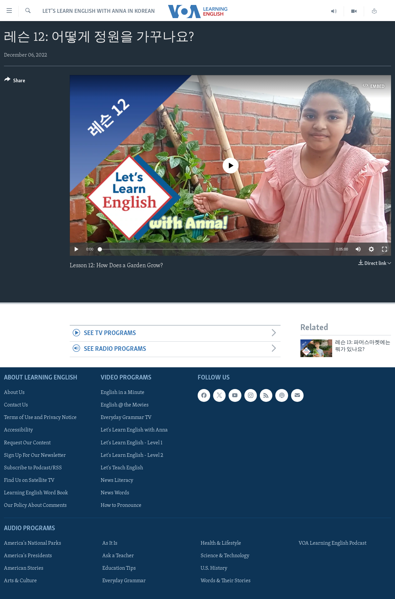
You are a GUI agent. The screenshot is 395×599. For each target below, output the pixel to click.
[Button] (14, 82)
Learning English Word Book (36, 492)
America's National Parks (32, 543)
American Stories (23, 568)
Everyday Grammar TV (126, 417)
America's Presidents (28, 556)
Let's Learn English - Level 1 (131, 442)
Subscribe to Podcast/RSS (33, 467)
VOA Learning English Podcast (332, 543)
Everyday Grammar (124, 581)
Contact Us (16, 405)
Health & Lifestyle (221, 543)
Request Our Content (27, 442)
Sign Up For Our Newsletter (35, 455)
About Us (14, 392)
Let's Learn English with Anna (134, 430)
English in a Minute (122, 392)
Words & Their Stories (226, 581)
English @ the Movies (125, 405)
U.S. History (214, 568)
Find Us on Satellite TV (29, 480)
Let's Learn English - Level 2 (132, 455)
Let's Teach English (122, 467)
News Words (115, 492)
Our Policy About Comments (35, 505)
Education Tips (119, 568)
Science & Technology (225, 556)
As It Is (109, 543)
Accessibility (18, 430)
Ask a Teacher (118, 556)
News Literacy (117, 480)
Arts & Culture (20, 581)
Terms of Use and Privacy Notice (40, 417)
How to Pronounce (121, 505)
